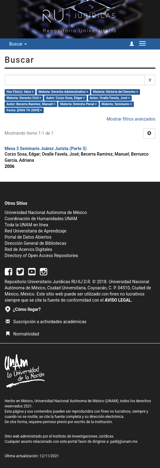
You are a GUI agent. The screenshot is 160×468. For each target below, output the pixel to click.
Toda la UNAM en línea (26, 224)
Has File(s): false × (20, 92)
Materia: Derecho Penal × (78, 104)
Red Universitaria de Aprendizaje (35, 230)
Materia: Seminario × (117, 104)
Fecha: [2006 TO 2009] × (24, 110)
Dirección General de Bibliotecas (35, 243)
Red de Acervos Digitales (28, 249)
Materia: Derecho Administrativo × (63, 92)
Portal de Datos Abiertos (28, 237)
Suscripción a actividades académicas (46, 321)
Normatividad (22, 333)
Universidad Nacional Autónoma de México (46, 212)
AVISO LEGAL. (118, 300)
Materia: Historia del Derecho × (115, 92)
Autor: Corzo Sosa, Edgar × (65, 98)
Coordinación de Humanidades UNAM (41, 218)
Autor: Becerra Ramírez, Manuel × (30, 104)
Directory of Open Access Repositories (41, 255)
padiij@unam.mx (124, 441)
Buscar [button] (18, 44)
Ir (150, 79)
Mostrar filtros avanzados (130, 119)
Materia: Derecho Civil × (23, 98)
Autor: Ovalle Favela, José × (110, 98)
